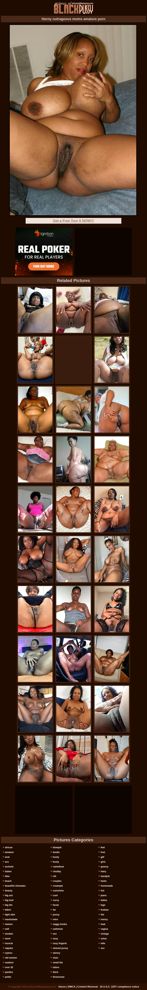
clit (54, 876)
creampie (58, 885)
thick (55, 972)
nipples (9, 948)
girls (103, 862)
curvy (56, 900)
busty (56, 862)
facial (56, 905)
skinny (56, 953)
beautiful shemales (15, 885)
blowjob (57, 847)
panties (9, 972)
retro (55, 919)
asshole (9, 866)
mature (9, 924)
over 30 (9, 967)
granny (104, 866)
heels (104, 881)
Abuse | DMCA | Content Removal (78, 986)
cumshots (58, 890)
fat (54, 909)
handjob (105, 876)
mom (8, 938)
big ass (9, 895)
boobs (56, 852)
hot (102, 890)
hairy (103, 871)
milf (7, 929)
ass (7, 862)
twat (103, 924)
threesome (59, 977)
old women (11, 957)
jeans (104, 895)
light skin (10, 914)
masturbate (11, 919)
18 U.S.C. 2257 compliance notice (119, 986)
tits (102, 914)
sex (55, 933)
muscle (9, 943)
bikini (8, 909)
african (8, 847)
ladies (104, 900)
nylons (8, 953)
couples (57, 881)
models (9, 933)
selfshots (58, 929)
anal (7, 857)
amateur (9, 852)
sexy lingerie (60, 943)
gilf (102, 857)
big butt (9, 900)
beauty (8, 890)
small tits (58, 962)
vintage (105, 933)
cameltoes (58, 866)
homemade (107, 885)
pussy (56, 914)
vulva (104, 938)
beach (8, 881)
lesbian (105, 909)
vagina (104, 929)
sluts (55, 957)
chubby (57, 871)
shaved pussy (60, 948)
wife (103, 943)
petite (8, 977)
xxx (103, 948)
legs (103, 905)
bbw (7, 876)
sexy (55, 938)
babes (8, 871)
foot (103, 852)
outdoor (9, 962)
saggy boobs (60, 924)
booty (56, 857)
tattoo (56, 967)
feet (103, 847)
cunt (55, 895)
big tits (8, 905)
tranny (104, 919)
